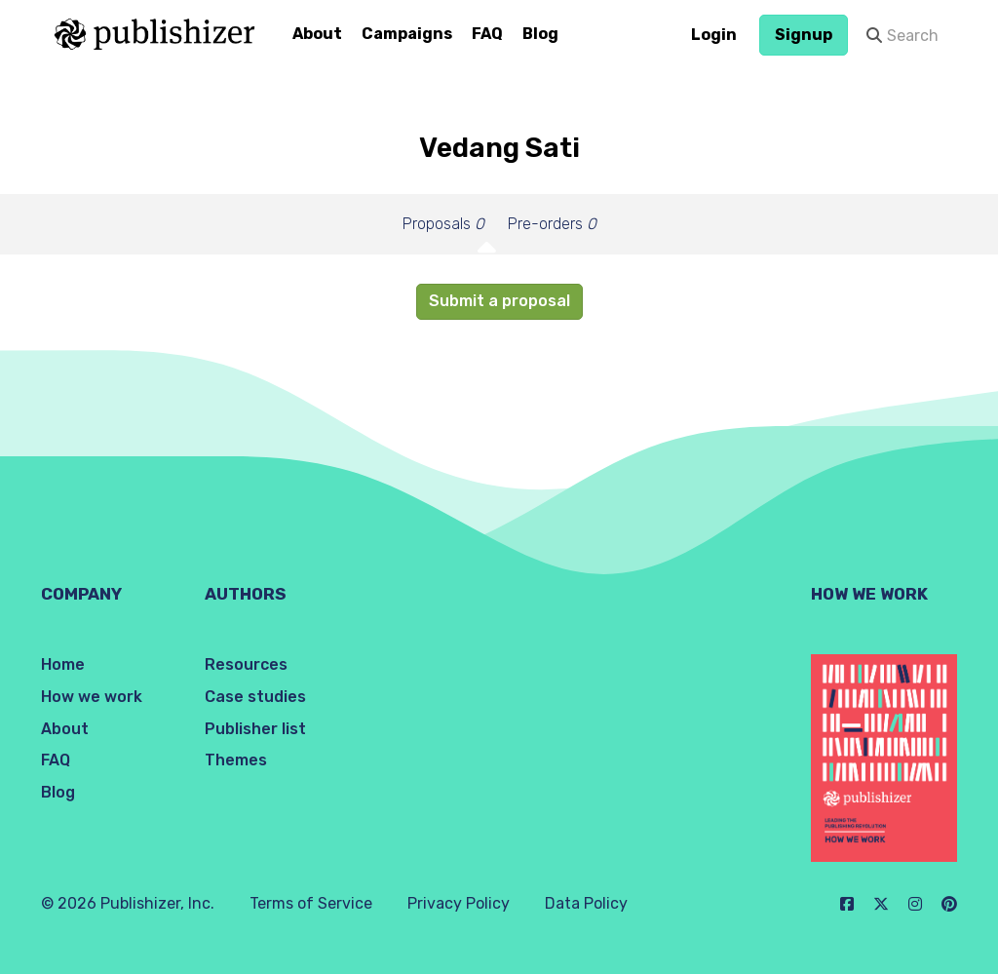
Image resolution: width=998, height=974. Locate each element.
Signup (803, 34)
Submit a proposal (499, 301)
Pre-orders (552, 223)
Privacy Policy (458, 903)
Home (63, 664)
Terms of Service (311, 903)
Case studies (255, 696)
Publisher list (255, 729)
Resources (246, 664)
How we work (91, 696)
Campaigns (407, 33)
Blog (540, 33)
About (317, 33)
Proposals (443, 223)
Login (714, 34)
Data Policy (586, 903)
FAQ (487, 33)
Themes (236, 760)
